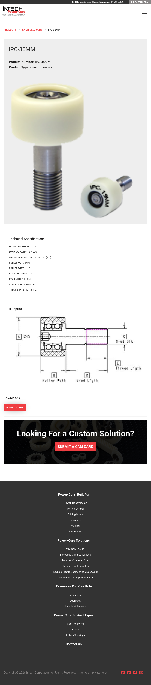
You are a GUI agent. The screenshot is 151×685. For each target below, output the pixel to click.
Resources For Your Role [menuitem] (74, 586)
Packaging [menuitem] (75, 520)
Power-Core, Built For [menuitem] (74, 494)
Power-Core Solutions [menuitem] (74, 540)
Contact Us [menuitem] (74, 644)
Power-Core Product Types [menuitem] (73, 615)
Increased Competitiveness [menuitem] (75, 554)
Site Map (84, 672)
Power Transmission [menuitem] (75, 503)
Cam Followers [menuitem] (75, 623)
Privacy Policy (99, 672)
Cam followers (32, 29)
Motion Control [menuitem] (75, 508)
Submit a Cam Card (75, 447)
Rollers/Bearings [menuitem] (75, 635)
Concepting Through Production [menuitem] (76, 577)
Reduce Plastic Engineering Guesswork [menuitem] (75, 572)
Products (10, 29)
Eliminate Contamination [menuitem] (76, 566)
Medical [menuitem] (75, 525)
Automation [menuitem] (75, 531)
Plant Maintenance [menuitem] (75, 606)
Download (14, 407)
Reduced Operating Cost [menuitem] (75, 560)
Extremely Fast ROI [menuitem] (75, 549)
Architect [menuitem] (75, 600)
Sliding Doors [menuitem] (75, 514)
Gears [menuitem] (75, 629)
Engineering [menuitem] (75, 595)
